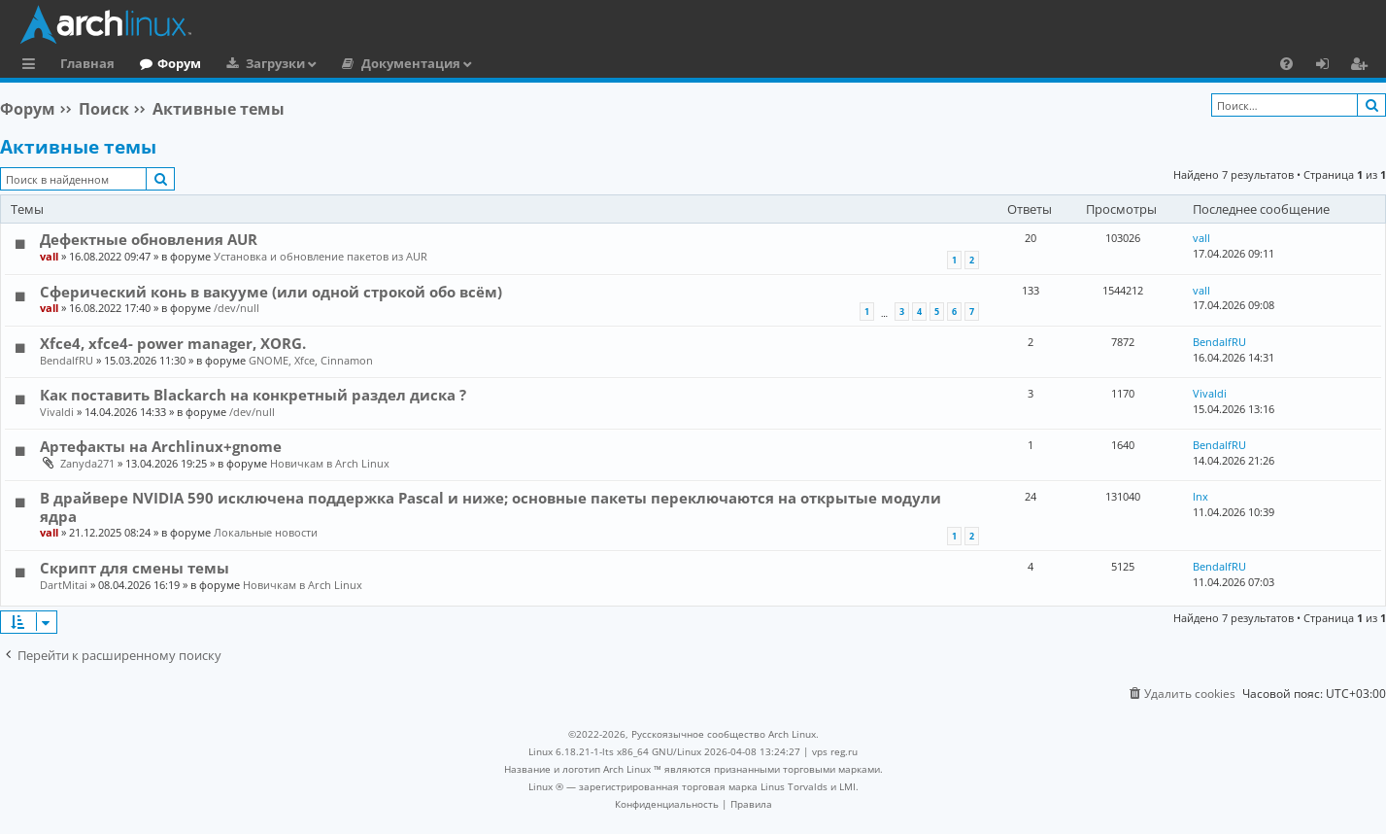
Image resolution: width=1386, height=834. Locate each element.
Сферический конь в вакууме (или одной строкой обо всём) (271, 291)
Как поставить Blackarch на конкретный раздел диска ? (253, 394)
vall (49, 256)
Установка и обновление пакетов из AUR (320, 256)
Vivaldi (57, 411)
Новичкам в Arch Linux (329, 463)
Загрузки (275, 63)
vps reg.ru (835, 751)
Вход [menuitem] (1329, 66)
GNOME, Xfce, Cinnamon (311, 360)
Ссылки (32, 66)
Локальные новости (266, 532)
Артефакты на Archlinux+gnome (161, 446)
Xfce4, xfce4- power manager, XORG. (173, 343)
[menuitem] (1286, 63)
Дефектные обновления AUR (148, 239)
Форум (179, 63)
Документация (410, 63)
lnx (1200, 496)
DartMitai (63, 584)
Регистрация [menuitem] (1362, 66)
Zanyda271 (87, 463)
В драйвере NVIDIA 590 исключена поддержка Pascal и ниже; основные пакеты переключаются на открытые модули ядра (490, 506)
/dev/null (236, 307)
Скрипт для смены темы (134, 567)
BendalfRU (66, 360)
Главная (87, 63)
